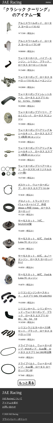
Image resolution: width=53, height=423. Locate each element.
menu (48, 2)
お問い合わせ (9, 407)
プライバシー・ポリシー (14, 419)
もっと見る (26, 383)
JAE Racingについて (12, 398)
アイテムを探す (10, 402)
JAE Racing (12, 2)
